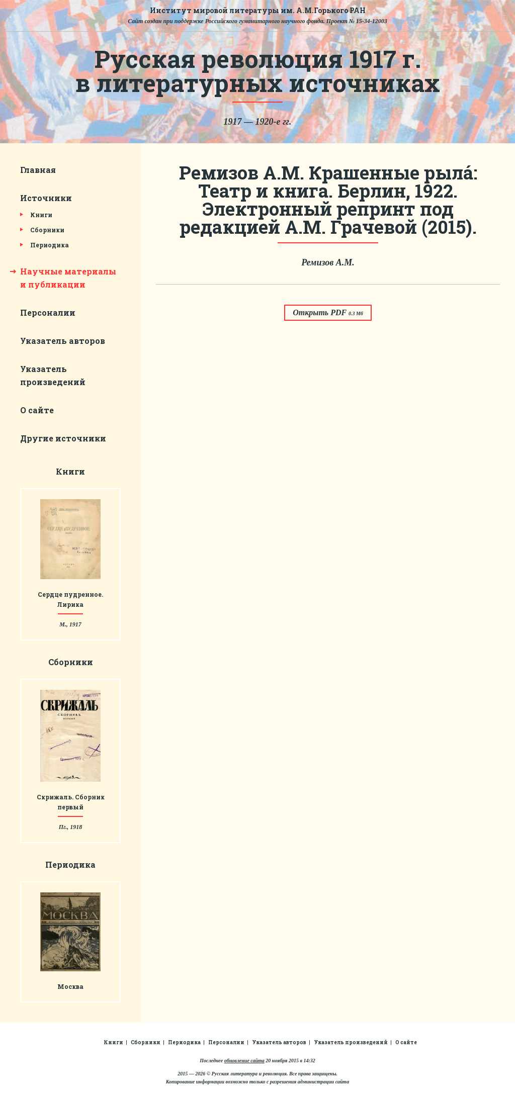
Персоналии (47, 312)
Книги (41, 215)
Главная (38, 169)
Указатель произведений (351, 1042)
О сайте (37, 410)
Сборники (47, 230)
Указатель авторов (62, 340)
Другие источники (63, 438)
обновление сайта (244, 1060)
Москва (70, 986)
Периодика (49, 245)
